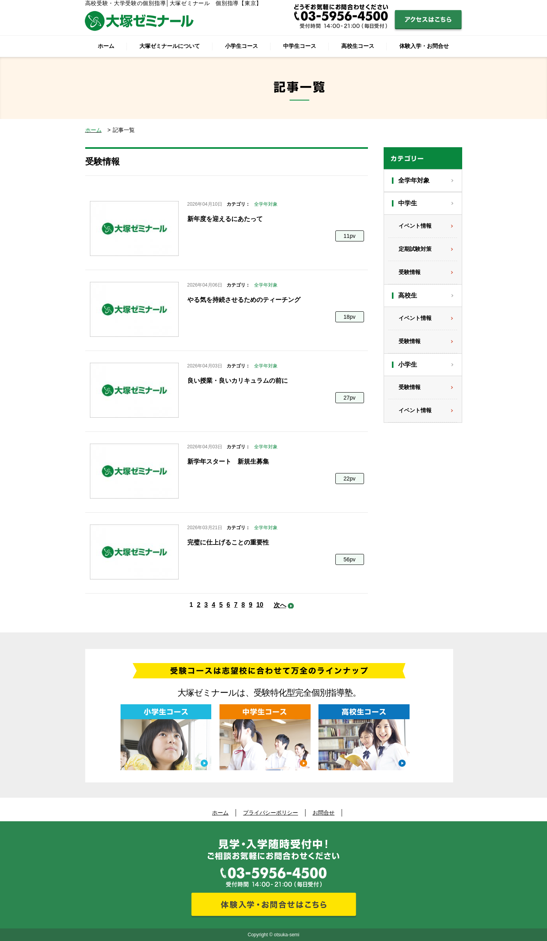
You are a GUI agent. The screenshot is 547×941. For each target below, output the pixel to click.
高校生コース (357, 46)
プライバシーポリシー (270, 812)
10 (259, 604)
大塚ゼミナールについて (169, 46)
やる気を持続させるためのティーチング (243, 299)
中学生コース (299, 46)
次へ (280, 605)
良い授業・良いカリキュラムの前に (237, 380)
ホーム (106, 46)
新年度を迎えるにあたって (225, 219)
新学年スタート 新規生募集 (228, 461)
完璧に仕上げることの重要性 (228, 542)
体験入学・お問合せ (424, 46)
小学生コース (241, 46)
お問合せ (324, 812)
